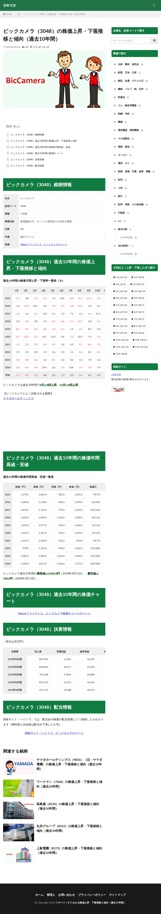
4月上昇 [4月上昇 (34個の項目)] (121, 298)
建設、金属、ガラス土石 (133, 80)
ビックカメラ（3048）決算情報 (25, 159)
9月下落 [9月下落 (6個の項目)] (139, 333)
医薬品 (124, 97)
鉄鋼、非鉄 (126, 113)
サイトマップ (117, 894)
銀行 (122, 196)
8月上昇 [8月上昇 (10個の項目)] (121, 326)
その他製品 (126, 138)
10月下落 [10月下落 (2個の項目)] (141, 340)
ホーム (39, 894)
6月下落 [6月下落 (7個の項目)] (139, 312)
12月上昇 (36, 47)
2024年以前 (128, 237)
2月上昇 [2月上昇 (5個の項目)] (121, 284)
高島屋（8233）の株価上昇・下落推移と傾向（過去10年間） (67, 806)
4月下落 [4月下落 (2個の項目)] (139, 298)
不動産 (124, 213)
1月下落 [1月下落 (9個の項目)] (139, 277)
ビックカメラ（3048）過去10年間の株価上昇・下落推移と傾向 (41, 141)
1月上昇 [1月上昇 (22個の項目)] (121, 277)
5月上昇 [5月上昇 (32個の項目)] (121, 305)
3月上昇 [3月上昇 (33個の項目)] (121, 291)
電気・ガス (126, 163)
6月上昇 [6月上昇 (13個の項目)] (121, 312)
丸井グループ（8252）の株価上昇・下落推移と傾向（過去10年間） (69, 828)
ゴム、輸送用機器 (129, 105)
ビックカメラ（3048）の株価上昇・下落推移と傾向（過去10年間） (56, 14)
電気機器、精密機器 (130, 130)
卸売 (122, 179)
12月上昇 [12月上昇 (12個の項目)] (141, 347)
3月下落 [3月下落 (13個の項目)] (139, 291)
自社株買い (126, 245)
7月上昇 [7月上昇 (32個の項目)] (121, 319)
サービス (125, 155)
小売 (19, 14)
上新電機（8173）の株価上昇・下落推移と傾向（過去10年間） (69, 850)
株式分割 (125, 229)
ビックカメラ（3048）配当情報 (25, 165)
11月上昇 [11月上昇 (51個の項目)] (122, 347)
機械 (122, 122)
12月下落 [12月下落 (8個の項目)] (121, 354)
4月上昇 (45, 47)
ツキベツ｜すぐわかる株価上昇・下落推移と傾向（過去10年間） (91, 902)
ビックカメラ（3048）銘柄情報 (25, 134)
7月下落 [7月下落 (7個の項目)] (139, 319)
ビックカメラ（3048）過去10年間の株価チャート (34, 153)
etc (122, 221)
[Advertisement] (54, 423)
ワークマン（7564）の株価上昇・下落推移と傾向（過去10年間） (69, 784)
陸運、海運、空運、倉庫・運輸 (136, 171)
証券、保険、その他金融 (133, 204)
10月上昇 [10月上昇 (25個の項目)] (122, 340)
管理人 (51, 894)
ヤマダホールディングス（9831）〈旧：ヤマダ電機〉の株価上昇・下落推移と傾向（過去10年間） (69, 764)
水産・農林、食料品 (130, 64)
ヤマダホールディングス (18, 398)
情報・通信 (126, 147)
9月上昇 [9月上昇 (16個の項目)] (121, 333)
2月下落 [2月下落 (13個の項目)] (138, 284)
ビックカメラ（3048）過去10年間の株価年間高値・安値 (38, 147)
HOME (9, 14)
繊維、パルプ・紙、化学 (133, 89)
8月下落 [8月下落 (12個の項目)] (139, 326)
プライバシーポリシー (92, 894)
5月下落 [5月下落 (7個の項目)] (139, 305)
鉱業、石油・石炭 (129, 72)
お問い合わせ (66, 894)
